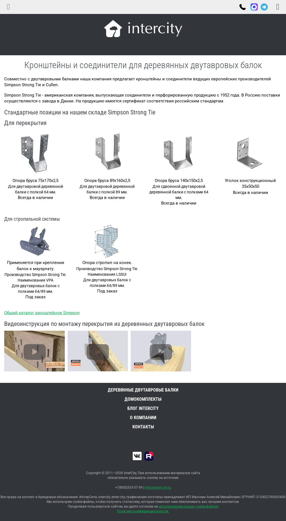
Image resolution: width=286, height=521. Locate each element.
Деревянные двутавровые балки (143, 390)
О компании (143, 417)
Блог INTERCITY (143, 408)
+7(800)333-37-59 (242, 7)
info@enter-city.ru (158, 487)
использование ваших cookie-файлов (188, 506)
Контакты (143, 426)
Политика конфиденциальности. (143, 511)
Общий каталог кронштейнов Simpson (42, 312)
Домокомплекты (143, 399)
